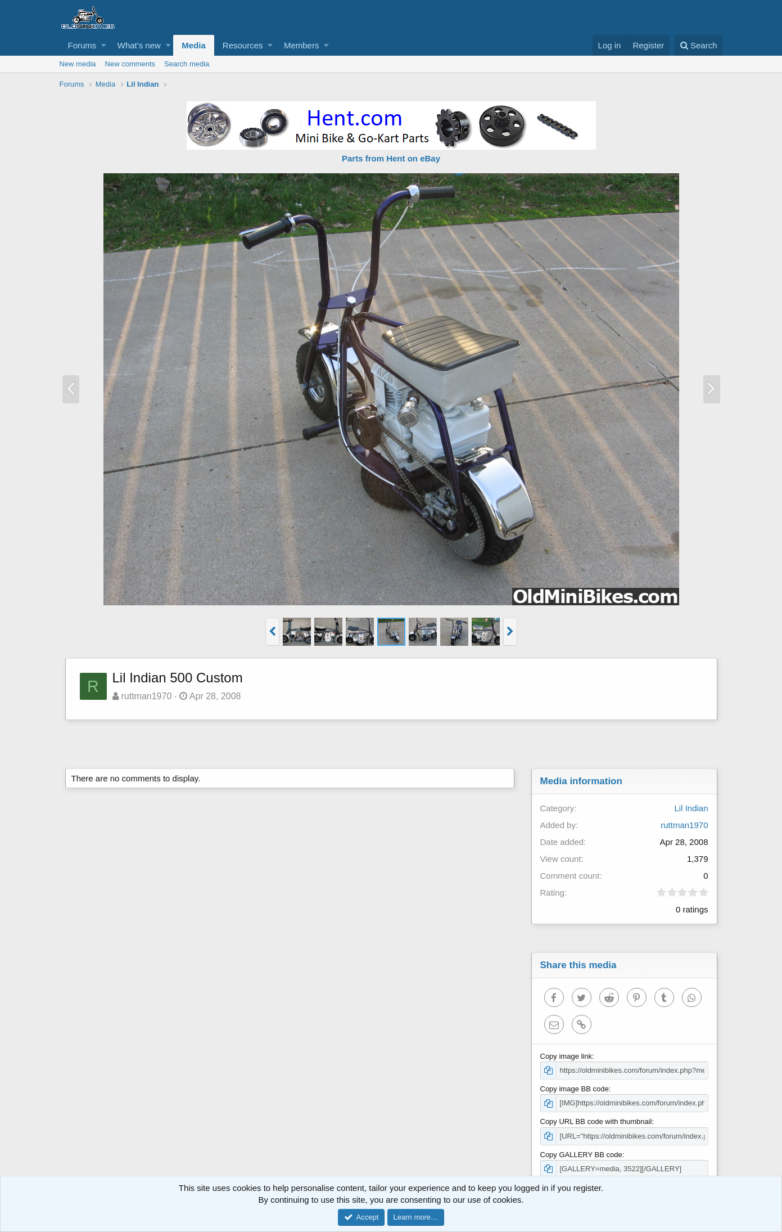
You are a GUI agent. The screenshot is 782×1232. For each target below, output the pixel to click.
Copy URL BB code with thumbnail (596, 1121)
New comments (130, 64)
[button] (103, 45)
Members (301, 45)
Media (194, 45)
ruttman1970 (146, 696)
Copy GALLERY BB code (581, 1154)
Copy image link (566, 1056)
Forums (82, 45)
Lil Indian (691, 808)
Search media (186, 64)
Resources (243, 45)
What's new (139, 45)
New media (78, 64)
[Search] (698, 45)
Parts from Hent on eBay (391, 158)
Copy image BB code (574, 1089)
